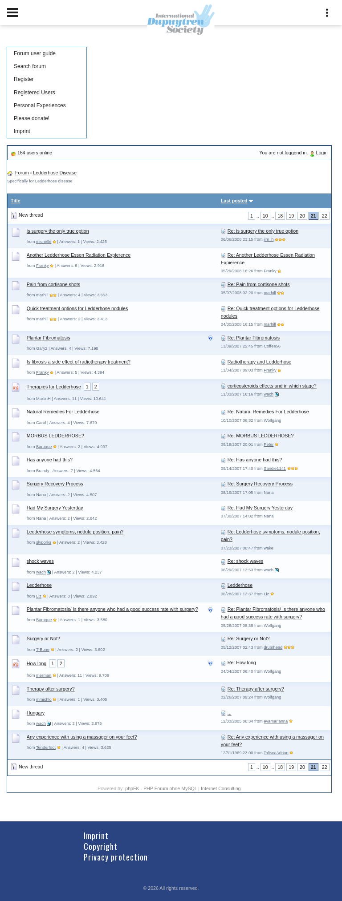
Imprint (22, 131)
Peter (268, 444)
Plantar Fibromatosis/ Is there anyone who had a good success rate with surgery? (112, 609)
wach (268, 394)
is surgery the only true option (58, 231)
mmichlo (44, 699)
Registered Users (34, 92)
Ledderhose (39, 585)
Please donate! (31, 118)
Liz (38, 596)
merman (43, 675)
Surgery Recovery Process (55, 483)
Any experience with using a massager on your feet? (82, 736)
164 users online (34, 152)
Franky (42, 265)
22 (324, 215)
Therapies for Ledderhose (54, 386)
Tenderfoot (46, 747)
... (230, 712)
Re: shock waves (246, 561)
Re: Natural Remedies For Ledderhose (268, 411)
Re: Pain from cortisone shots (259, 284)
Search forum (30, 66)
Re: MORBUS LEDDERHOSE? (261, 435)
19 (291, 215)
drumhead (273, 647)
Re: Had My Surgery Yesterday (260, 507)
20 (302, 215)
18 (280, 215)
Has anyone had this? (50, 459)
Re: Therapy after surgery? (256, 688)
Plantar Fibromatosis (48, 337)
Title (15, 200)
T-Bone (42, 649)
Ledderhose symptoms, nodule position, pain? (75, 531)
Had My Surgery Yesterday (55, 507)
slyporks (43, 542)
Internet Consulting (220, 788)
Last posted (234, 200)
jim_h (268, 239)
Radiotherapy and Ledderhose (259, 361)
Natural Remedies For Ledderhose (63, 411)
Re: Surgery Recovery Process (260, 483)
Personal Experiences (40, 105)
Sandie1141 (275, 468)
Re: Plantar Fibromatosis (254, 337)
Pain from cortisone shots (53, 284)
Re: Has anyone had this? (255, 459)
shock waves (40, 561)
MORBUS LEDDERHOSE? (55, 435)
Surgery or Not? (43, 638)
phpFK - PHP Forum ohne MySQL (161, 788)
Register (24, 79)
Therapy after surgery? (51, 688)
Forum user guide (35, 53)
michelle (43, 241)
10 (265, 215)
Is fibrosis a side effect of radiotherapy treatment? (78, 361)
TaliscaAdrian (276, 753)
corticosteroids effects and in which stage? (272, 385)
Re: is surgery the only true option (263, 231)
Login (322, 152)
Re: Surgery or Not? (249, 638)
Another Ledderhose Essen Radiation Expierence (78, 255)
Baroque (44, 446)
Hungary (36, 712)
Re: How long (242, 662)
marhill (42, 295)
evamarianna (276, 721)
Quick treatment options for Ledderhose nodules (77, 308)
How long (36, 663)
